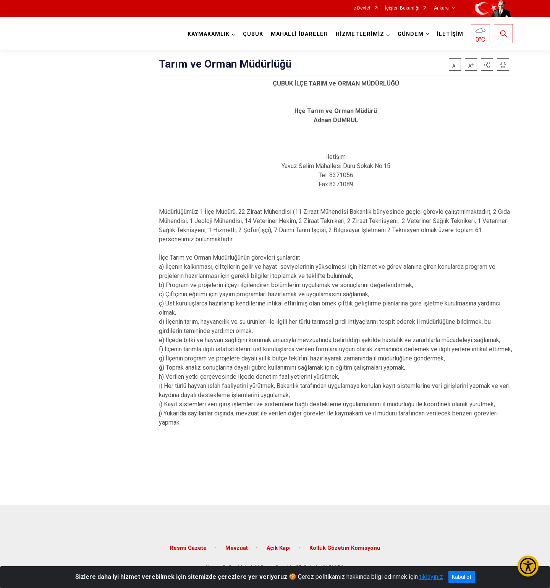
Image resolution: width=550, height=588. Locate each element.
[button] (487, 64)
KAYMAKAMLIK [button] (209, 34)
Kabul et (461, 577)
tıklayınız (431, 576)
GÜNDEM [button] (411, 34)
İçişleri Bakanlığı (402, 8)
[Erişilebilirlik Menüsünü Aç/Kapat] (528, 566)
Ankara (441, 8)
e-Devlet (361, 8)
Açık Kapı (279, 548)
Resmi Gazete (188, 548)
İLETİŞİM (450, 34)
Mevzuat (236, 548)
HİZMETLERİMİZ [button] (360, 34)
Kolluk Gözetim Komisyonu (344, 548)
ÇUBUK (253, 34)
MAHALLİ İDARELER (299, 34)
